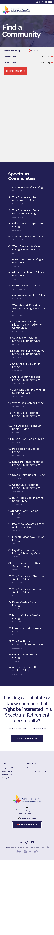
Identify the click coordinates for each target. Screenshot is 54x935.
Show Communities (15, 71)
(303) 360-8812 (44, 2)
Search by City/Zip (12, 51)
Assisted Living (7, 771)
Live (4, 764)
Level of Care (10, 63)
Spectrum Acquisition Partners (38, 771)
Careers (30, 768)
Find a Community (27, 825)
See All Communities (27, 739)
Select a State (10, 57)
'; (41, 62)
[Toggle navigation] (50, 11)
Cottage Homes (8, 778)
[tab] (27, 189)
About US (31, 764)
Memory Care (7, 774)
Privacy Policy (45, 847)
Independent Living (9, 768)
